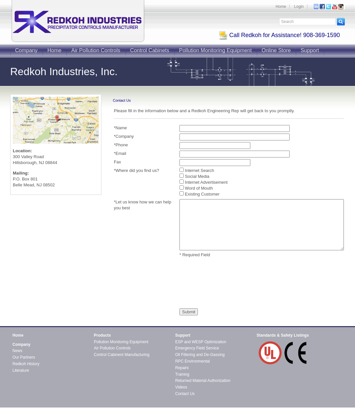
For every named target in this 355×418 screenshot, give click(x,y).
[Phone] (214, 145)
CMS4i (66, 415)
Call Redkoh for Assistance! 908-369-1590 (279, 35)
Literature (20, 370)
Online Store (276, 50)
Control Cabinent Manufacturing (121, 354)
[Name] (234, 128)
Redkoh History (25, 364)
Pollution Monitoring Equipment (215, 50)
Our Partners (23, 357)
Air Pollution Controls (95, 50)
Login (298, 6)
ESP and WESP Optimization (200, 342)
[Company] (234, 137)
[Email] (234, 154)
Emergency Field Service (197, 348)
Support (310, 50)
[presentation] (206, 283)
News (17, 350)
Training (182, 374)
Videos (181, 387)
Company (26, 50)
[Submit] (188, 311)
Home (281, 6)
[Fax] (214, 162)
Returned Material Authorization (202, 380)
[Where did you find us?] (181, 170)
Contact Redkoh (331, 410)
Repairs (182, 368)
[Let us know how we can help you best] (261, 224)
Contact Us (185, 393)
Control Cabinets (149, 50)
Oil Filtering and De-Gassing (200, 354)
